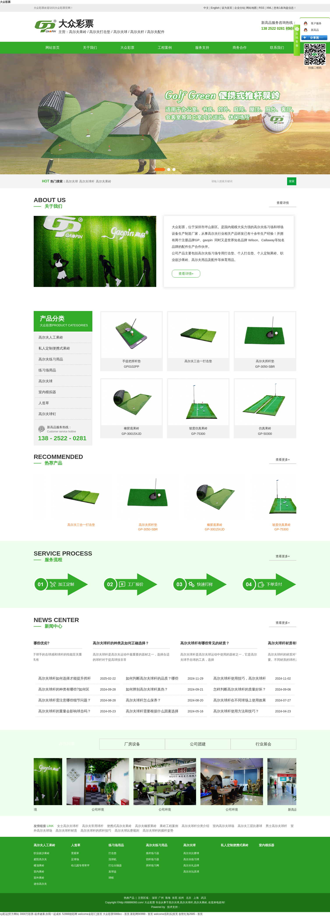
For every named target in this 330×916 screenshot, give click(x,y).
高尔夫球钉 (47, 414)
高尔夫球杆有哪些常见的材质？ (205, 643)
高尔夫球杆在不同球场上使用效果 (239, 700)
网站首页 (53, 47)
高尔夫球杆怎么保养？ (143, 700)
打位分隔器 (115, 865)
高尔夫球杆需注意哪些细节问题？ (64, 700)
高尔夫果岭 (103, 181)
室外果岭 (39, 877)
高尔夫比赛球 (191, 853)
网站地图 (251, 7)
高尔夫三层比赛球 (250, 826)
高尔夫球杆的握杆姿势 (158, 830)
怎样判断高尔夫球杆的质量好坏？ (239, 689)
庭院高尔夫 (40, 859)
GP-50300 (265, 433)
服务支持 (202, 47)
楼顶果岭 (39, 865)
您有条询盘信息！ (285, 7)
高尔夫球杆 (87, 181)
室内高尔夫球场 (223, 826)
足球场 (75, 859)
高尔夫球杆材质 (66, 830)
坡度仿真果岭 (198, 428)
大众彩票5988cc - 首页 (116, 914)
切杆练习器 (152, 859)
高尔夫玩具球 (191, 871)
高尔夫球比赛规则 (127, 830)
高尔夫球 (72, 181)
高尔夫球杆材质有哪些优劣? (28, 643)
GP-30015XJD (131, 433)
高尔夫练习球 (191, 859)
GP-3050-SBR (265, 366)
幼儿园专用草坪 (80, 865)
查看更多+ (283, 459)
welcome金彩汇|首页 (90, 914)
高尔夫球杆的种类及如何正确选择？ (121, 643)
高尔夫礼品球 (191, 865)
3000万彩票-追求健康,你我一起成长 (40, 914)
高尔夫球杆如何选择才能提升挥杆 (64, 678)
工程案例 (165, 47)
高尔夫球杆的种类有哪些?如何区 (63, 689)
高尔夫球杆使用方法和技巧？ (236, 711)
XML (269, 7)
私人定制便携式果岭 (54, 348)
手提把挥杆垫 (131, 361)
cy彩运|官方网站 (9, 914)
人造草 (44, 403)
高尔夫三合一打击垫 (198, 361)
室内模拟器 (47, 392)
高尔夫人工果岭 (51, 337)
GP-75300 (198, 433)
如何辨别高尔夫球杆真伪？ (147, 689)
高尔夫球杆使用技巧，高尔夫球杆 (239, 678)
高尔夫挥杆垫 (265, 361)
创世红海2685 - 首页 (190, 914)
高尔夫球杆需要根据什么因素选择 (152, 711)
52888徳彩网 (69, 914)
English (215, 7)
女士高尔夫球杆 (68, 826)
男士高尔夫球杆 (276, 826)
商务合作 (240, 47)
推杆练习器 (152, 853)
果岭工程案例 (169, 826)
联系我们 (277, 47)
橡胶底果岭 (131, 428)
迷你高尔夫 (40, 883)
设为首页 (227, 7)
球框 (111, 877)
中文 (206, 7)
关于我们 (90, 47)
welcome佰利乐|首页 (166, 914)
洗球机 (112, 859)
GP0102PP (131, 366)
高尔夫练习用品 (51, 359)
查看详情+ (186, 273)
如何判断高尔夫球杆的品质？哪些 (152, 678)
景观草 (75, 853)
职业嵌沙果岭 (41, 853)
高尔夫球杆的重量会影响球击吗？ (64, 711)
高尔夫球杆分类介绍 (195, 826)
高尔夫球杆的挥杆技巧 (96, 830)
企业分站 (239, 7)
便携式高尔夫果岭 (119, 826)
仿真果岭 (265, 428)
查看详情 (283, 203)
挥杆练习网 (152, 865)
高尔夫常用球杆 (93, 826)
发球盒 (112, 871)
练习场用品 (47, 370)
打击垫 (112, 853)
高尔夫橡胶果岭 (145, 826)
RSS (261, 7)
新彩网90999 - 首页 (141, 914)
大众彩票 (5, 1)
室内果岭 (39, 871)
